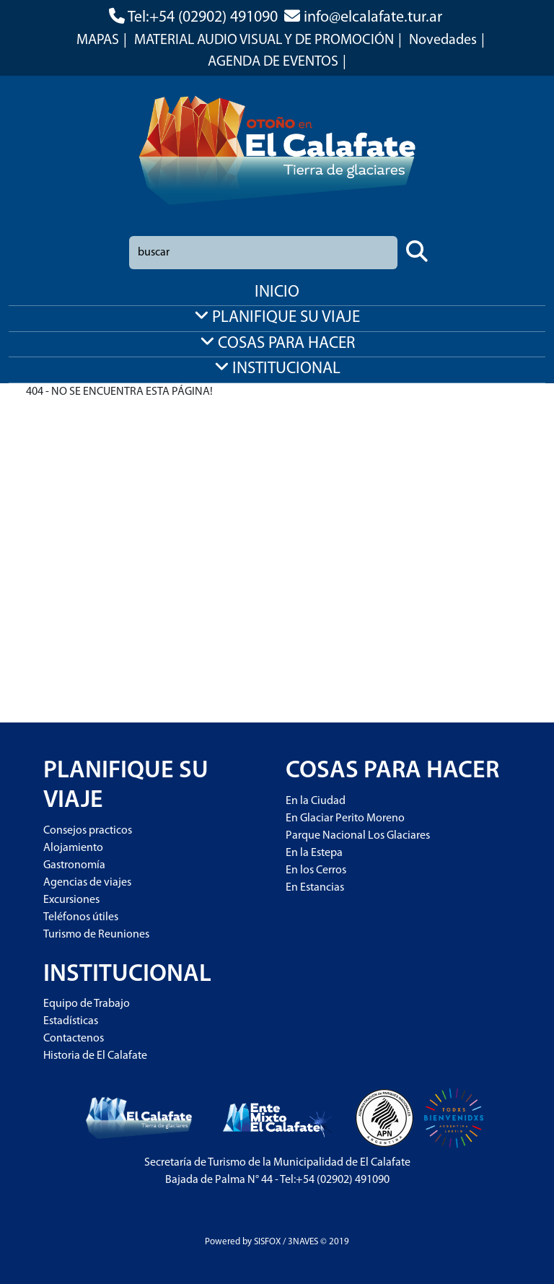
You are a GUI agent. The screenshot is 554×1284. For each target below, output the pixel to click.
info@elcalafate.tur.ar (373, 17)
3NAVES (303, 1241)
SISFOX (267, 1241)
